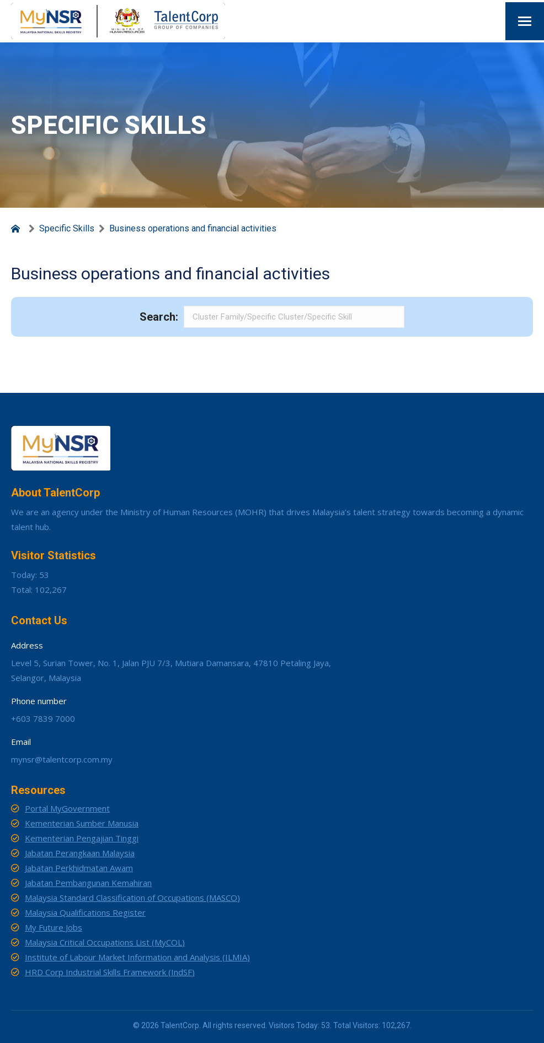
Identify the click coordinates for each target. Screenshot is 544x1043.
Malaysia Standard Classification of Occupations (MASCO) (132, 897)
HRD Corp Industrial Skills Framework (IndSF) (110, 971)
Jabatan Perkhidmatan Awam (79, 867)
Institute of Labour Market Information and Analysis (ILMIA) (137, 957)
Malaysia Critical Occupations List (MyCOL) (105, 942)
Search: (159, 316)
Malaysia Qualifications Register (85, 912)
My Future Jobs (53, 927)
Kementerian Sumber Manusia (81, 823)
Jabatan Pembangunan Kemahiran (88, 882)
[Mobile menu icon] (524, 21)
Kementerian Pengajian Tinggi (81, 838)
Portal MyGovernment (67, 808)
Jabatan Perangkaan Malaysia (80, 852)
